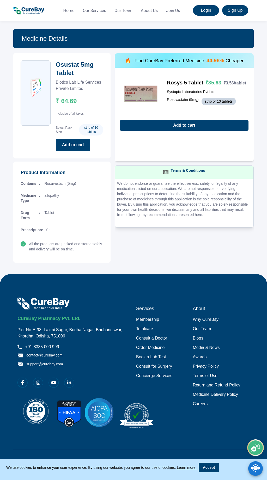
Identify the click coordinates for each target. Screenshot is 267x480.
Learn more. (186, 467)
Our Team (123, 10)
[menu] (121, 10)
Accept (209, 467)
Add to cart (73, 145)
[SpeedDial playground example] (255, 468)
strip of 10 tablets (91, 130)
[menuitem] (68, 11)
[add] (255, 447)
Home (68, 10)
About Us (149, 10)
